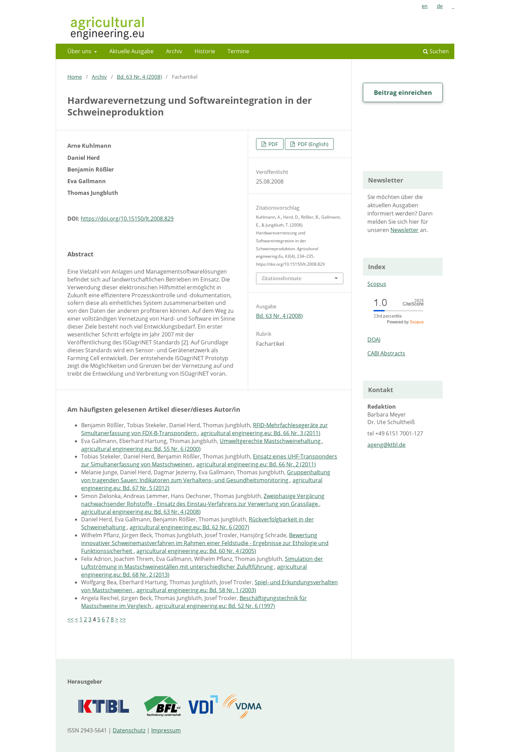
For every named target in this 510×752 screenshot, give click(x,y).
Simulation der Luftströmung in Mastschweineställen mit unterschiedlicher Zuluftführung (202, 563)
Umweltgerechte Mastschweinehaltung (271, 441)
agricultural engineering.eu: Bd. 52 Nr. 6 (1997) (215, 606)
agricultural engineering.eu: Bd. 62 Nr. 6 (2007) (189, 527)
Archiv (174, 51)
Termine (238, 51)
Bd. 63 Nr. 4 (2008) (139, 76)
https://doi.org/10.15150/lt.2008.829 (127, 218)
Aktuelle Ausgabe (131, 51)
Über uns (80, 51)
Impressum (166, 730)
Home (74, 76)
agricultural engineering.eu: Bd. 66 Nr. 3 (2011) (260, 433)
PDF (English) (312, 144)
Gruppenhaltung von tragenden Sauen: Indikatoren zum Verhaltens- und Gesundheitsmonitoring (205, 476)
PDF (272, 144)
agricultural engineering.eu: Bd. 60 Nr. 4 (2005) (196, 551)
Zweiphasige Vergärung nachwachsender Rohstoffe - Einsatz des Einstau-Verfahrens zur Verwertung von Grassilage (202, 500)
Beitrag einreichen (403, 92)
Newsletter (404, 230)
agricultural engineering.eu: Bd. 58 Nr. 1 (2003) (196, 590)
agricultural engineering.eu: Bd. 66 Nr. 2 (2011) (256, 464)
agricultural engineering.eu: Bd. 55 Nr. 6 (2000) (141, 449)
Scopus (376, 284)
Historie (205, 51)
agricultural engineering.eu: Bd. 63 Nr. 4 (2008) (141, 512)
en (425, 5)
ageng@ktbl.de (386, 445)
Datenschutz (129, 730)
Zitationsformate (282, 278)
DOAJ (373, 339)
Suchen (436, 51)
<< (70, 619)
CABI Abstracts (386, 353)
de (440, 5)
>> (123, 619)
